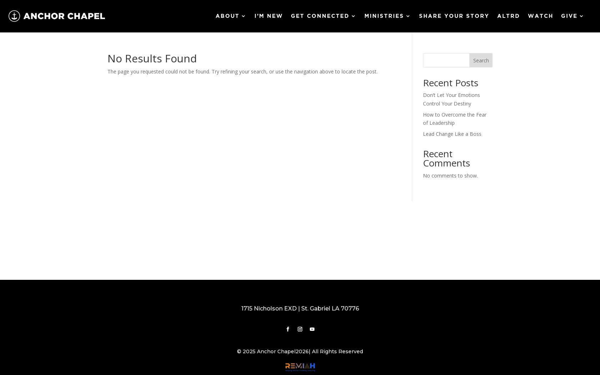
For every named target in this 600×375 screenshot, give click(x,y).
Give (569, 16)
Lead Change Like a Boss (452, 133)
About (228, 16)
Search (481, 60)
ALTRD (508, 16)
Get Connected (320, 16)
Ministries (384, 16)
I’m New (268, 16)
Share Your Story (454, 16)
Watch (540, 16)
